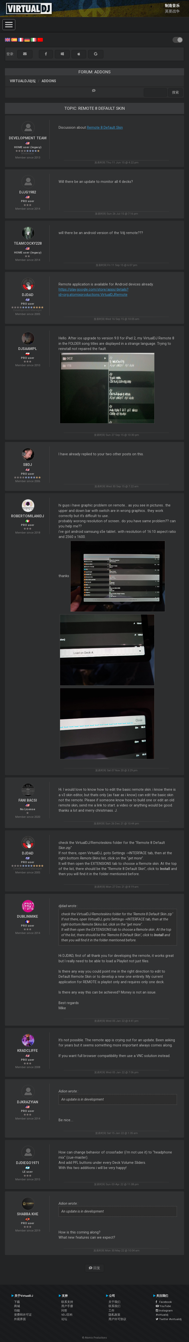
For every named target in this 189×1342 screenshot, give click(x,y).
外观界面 (20, 1319)
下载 (17, 1302)
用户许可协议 (117, 1319)
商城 (17, 1306)
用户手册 (67, 1306)
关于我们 (114, 1302)
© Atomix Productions (94, 1337)
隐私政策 (114, 1314)
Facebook (164, 1302)
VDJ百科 (67, 1314)
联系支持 (67, 1302)
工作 (111, 1310)
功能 (17, 1310)
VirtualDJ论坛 (23, 81)
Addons (49, 81)
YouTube (163, 1306)
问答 (64, 1310)
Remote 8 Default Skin (105, 127)
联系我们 (114, 1306)
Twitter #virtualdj (169, 1319)
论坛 (64, 1319)
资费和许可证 (23, 1314)
